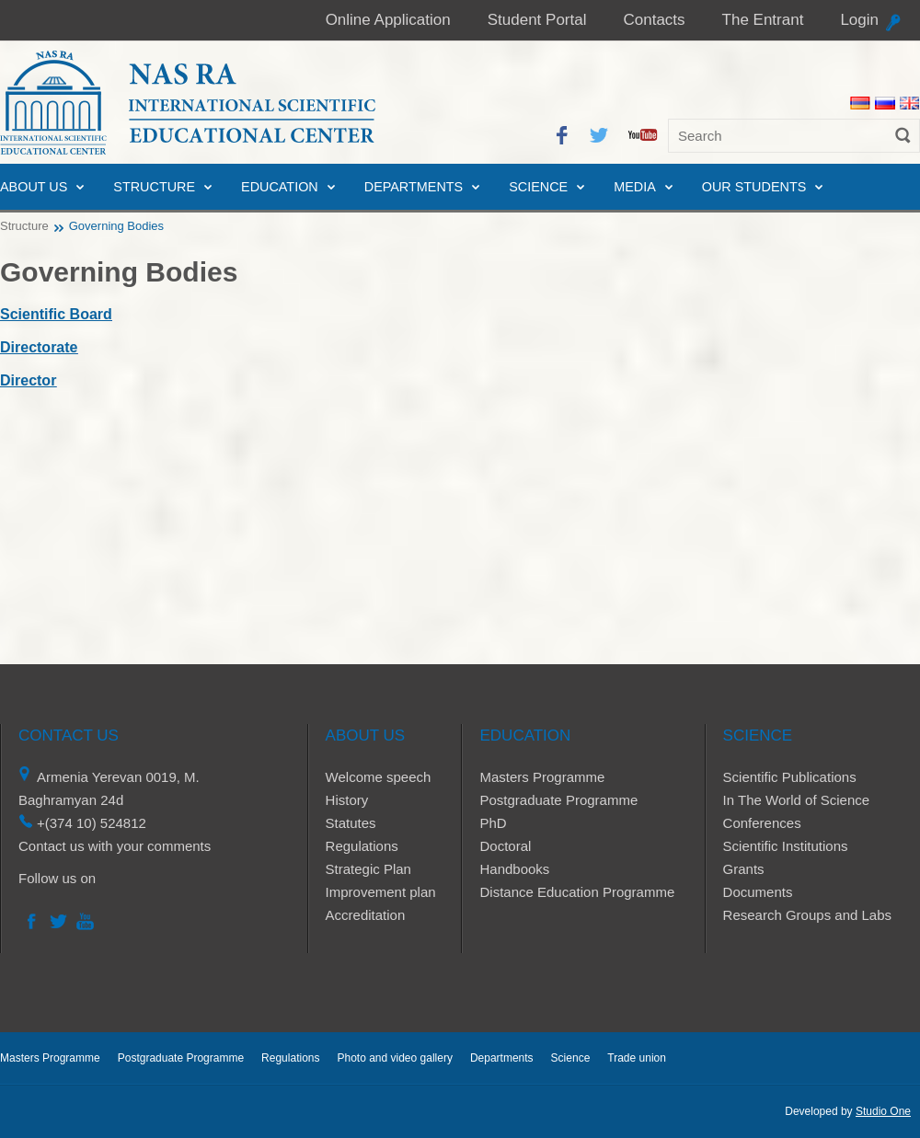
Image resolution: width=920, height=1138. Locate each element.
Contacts (653, 20)
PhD (492, 823)
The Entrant (763, 20)
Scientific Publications (790, 777)
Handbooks (514, 869)
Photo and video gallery (394, 1058)
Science (538, 186)
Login (859, 20)
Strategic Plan (368, 869)
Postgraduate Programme (558, 800)
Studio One (883, 1111)
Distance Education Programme (576, 892)
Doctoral (505, 846)
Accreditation (366, 915)
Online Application (388, 20)
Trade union (636, 1058)
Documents (758, 892)
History (347, 800)
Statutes (351, 823)
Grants (744, 869)
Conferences (762, 823)
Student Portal (537, 20)
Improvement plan (381, 892)
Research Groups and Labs (807, 915)
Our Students (754, 186)
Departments (413, 186)
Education (279, 186)
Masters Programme (541, 777)
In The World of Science (796, 800)
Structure (154, 186)
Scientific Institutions (785, 846)
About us (33, 186)
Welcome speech (378, 777)
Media (635, 186)
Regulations (362, 846)
